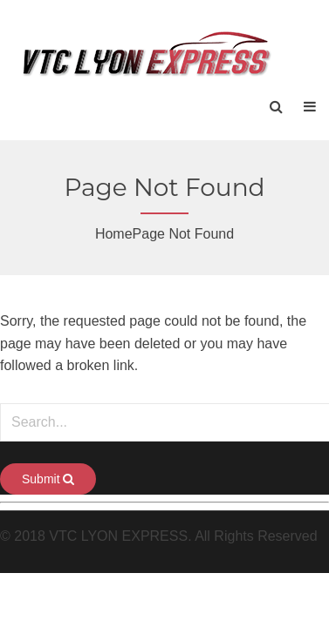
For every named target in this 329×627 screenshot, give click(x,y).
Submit (48, 479)
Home (114, 233)
